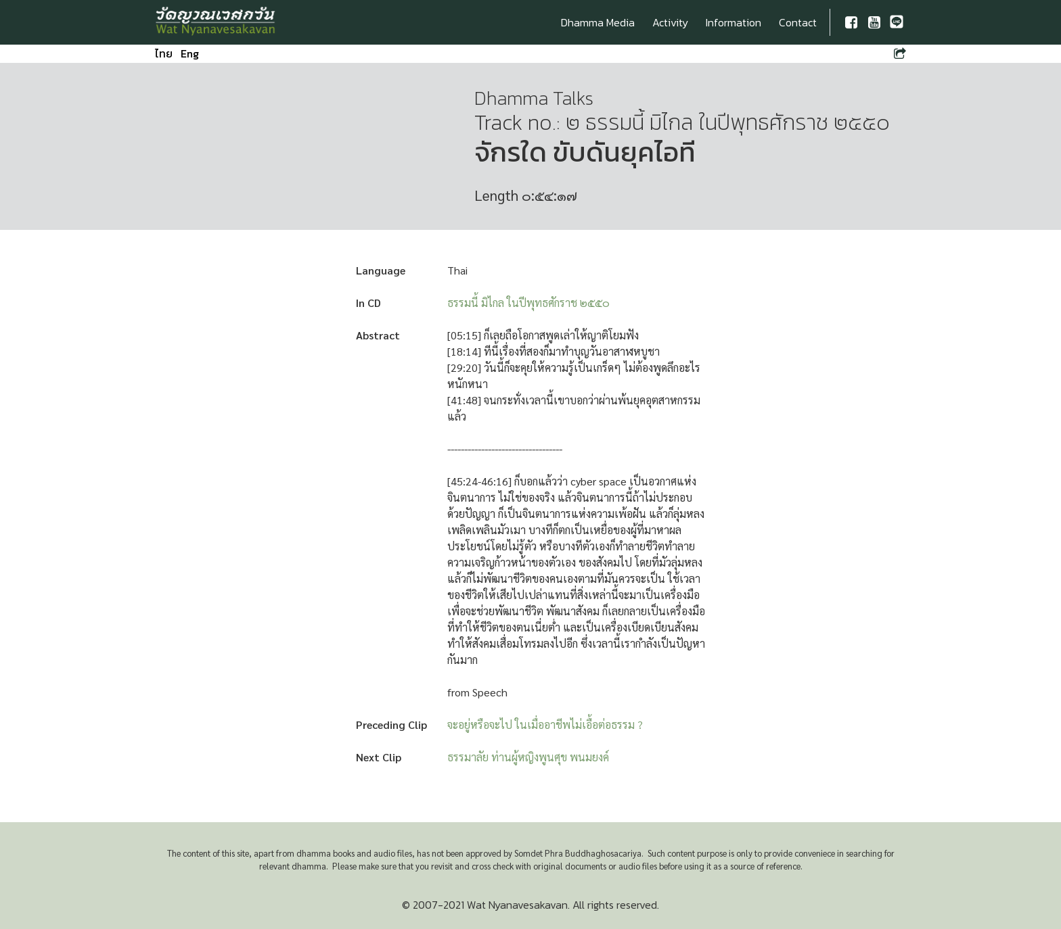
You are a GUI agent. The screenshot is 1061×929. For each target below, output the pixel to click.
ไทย (164, 53)
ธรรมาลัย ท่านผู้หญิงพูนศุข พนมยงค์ (528, 757)
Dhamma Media (598, 22)
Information (733, 22)
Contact (798, 22)
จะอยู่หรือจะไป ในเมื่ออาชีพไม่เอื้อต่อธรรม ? (545, 724)
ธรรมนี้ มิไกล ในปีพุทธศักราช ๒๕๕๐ (528, 302)
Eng (190, 53)
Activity (670, 22)
